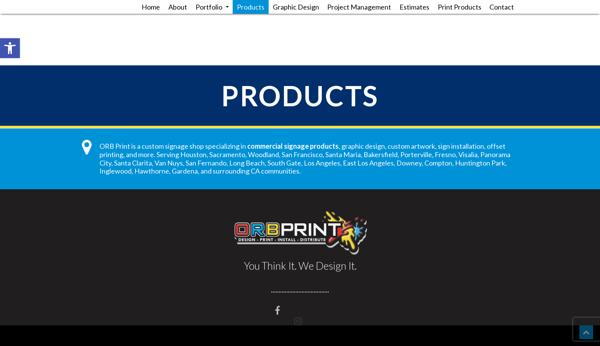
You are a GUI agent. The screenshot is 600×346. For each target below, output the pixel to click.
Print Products (459, 7)
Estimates (414, 7)
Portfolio (212, 7)
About (177, 7)
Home (151, 7)
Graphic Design (296, 7)
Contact (501, 7)
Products (250, 7)
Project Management (359, 7)
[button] (10, 48)
